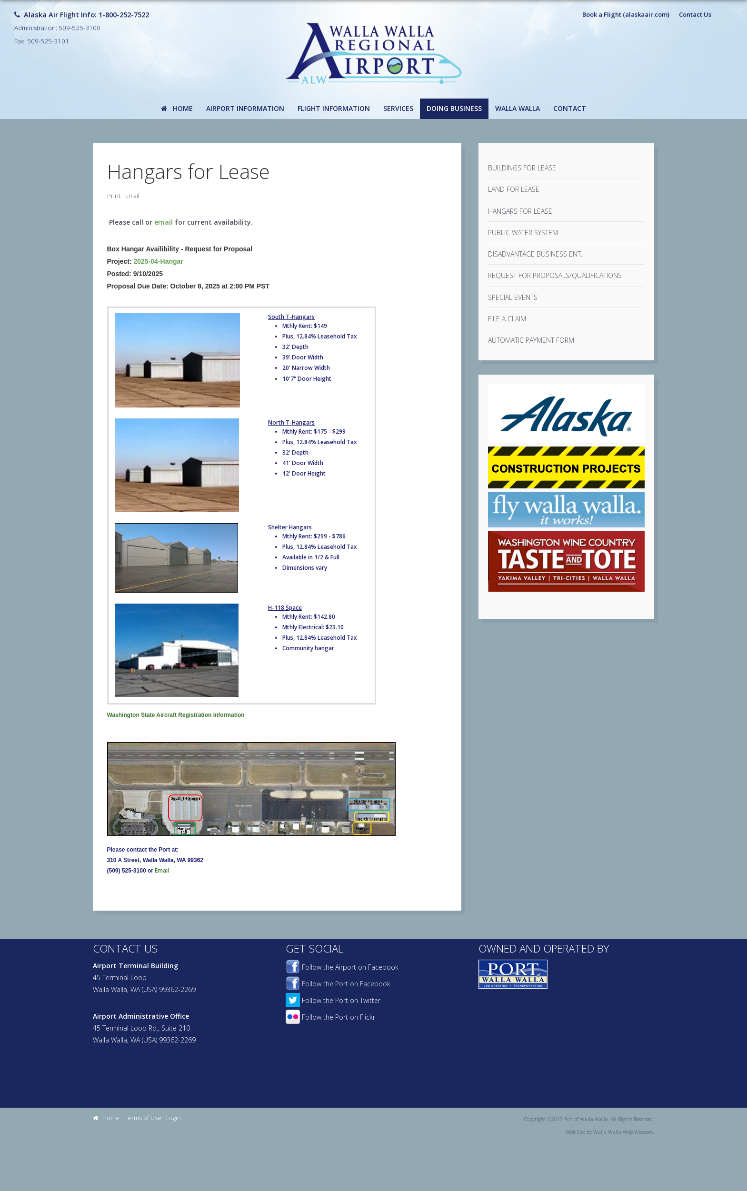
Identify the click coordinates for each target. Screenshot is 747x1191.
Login (173, 1118)
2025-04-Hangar (158, 261)
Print (113, 196)
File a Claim (507, 318)
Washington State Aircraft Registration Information (176, 715)
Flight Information (334, 108)
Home (177, 108)
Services (398, 108)
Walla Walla (517, 108)
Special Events (513, 297)
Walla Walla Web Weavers (623, 1132)
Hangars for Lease (520, 211)
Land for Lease (513, 189)
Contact (569, 108)
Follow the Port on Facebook (338, 983)
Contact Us (695, 11)
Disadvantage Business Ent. (535, 253)
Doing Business (454, 108)
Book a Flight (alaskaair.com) (625, 11)
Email (132, 196)
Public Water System (523, 232)
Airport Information (245, 108)
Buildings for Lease (522, 167)
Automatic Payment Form (531, 340)
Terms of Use (142, 1118)
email (163, 222)
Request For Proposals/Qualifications (555, 275)
